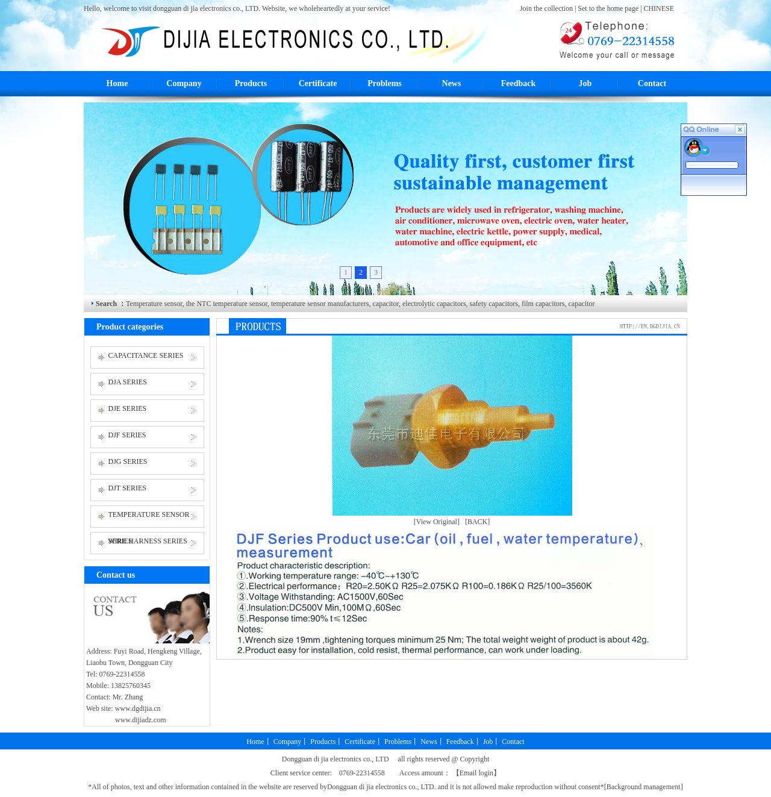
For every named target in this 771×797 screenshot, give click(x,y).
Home (117, 83)
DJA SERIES (127, 382)
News (451, 83)
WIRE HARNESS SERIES (147, 541)
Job (585, 83)
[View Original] (437, 521)
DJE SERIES (127, 408)
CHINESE (658, 8)
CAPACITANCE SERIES (146, 355)
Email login (476, 773)
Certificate (318, 83)
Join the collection (547, 8)
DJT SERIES (127, 488)
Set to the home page (609, 8)
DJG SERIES (128, 461)
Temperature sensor (154, 303)
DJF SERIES (127, 435)
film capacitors (542, 303)
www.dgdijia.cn (138, 708)
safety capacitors (493, 303)
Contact (652, 83)
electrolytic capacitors (433, 303)
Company (183, 83)
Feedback (518, 83)
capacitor (385, 303)
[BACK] (477, 521)
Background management (644, 787)
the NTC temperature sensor (226, 303)
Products (251, 83)
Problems (384, 83)
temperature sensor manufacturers (319, 303)
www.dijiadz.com (140, 720)
